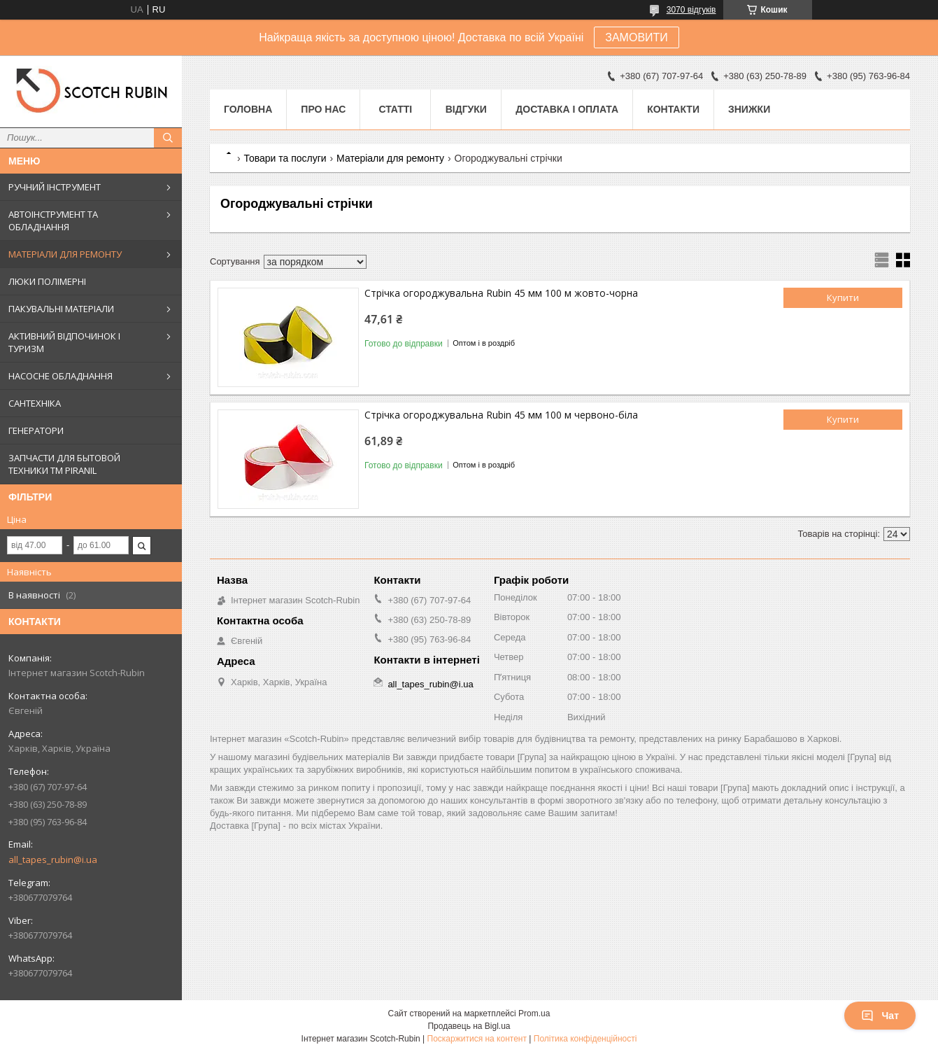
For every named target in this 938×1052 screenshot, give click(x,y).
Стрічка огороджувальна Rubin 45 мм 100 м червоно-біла (501, 414)
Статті (395, 109)
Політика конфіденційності (585, 1039)
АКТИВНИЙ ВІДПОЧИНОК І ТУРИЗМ (64, 342)
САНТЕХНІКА (34, 403)
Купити (843, 297)
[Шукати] (168, 137)
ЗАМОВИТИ (636, 37)
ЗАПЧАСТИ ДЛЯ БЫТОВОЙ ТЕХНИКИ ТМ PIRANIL (64, 464)
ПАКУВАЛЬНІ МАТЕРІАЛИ (61, 308)
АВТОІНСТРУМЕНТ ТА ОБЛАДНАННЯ (53, 220)
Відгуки (466, 109)
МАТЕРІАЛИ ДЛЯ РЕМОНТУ (65, 254)
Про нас (323, 109)
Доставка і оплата (567, 109)
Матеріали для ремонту (390, 158)
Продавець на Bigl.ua (468, 1026)
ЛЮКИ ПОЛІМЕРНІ (47, 281)
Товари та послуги (284, 158)
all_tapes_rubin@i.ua (52, 859)
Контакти (673, 109)
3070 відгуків (691, 10)
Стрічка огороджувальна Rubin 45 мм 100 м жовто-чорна (501, 293)
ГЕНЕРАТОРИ (36, 430)
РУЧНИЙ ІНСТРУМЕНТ (54, 187)
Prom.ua (534, 1013)
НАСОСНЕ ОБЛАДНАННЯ (60, 376)
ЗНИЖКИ (749, 109)
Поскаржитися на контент (477, 1039)
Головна (248, 109)
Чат (880, 1015)
